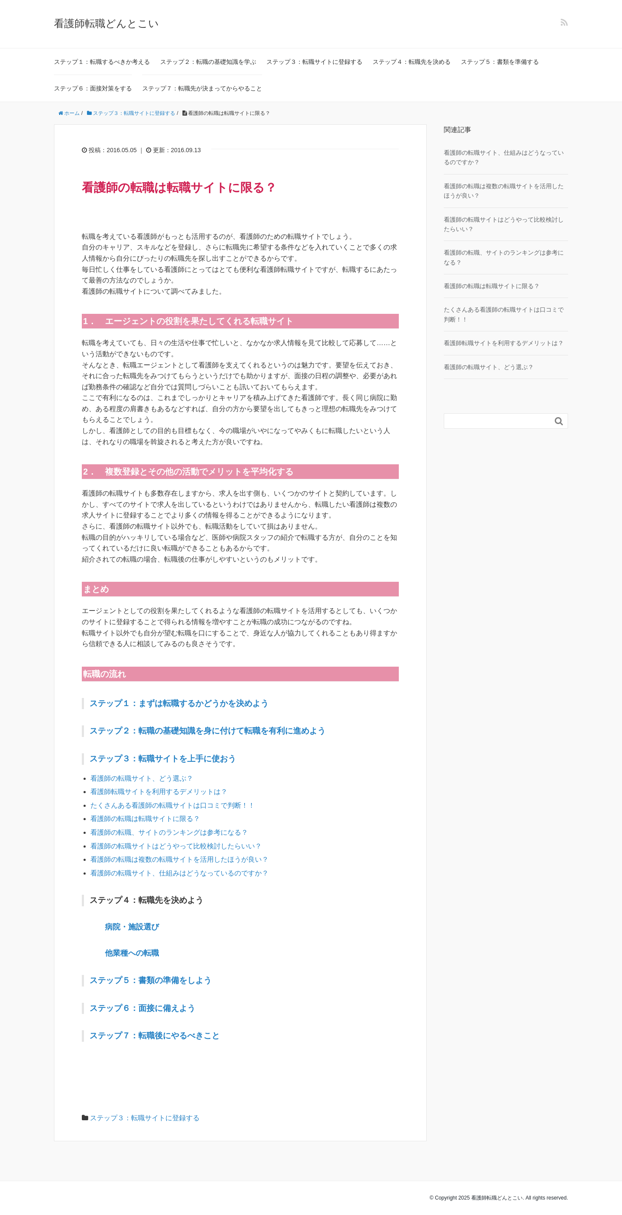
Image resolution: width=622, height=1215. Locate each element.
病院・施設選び (132, 927)
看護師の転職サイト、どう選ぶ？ (141, 778)
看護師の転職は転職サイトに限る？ (145, 818)
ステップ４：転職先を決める (412, 61)
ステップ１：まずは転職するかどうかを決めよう (179, 703)
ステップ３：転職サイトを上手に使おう (163, 758)
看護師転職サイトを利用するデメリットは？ (158, 791)
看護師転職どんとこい (106, 23)
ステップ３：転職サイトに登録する (314, 61)
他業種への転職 (132, 953)
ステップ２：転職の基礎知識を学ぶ (208, 61)
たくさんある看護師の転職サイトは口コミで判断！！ (172, 805)
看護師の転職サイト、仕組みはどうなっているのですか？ (179, 873)
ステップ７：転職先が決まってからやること (202, 88)
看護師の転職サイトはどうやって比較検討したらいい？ (176, 846)
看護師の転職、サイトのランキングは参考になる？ (169, 832)
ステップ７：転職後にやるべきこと (155, 1035)
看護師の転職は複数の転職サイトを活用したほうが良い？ (179, 859)
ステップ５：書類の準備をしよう (151, 980)
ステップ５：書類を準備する (500, 61)
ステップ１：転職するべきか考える (102, 61)
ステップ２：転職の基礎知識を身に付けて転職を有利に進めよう (208, 730)
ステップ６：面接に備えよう (142, 1008)
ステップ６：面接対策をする (93, 88)
